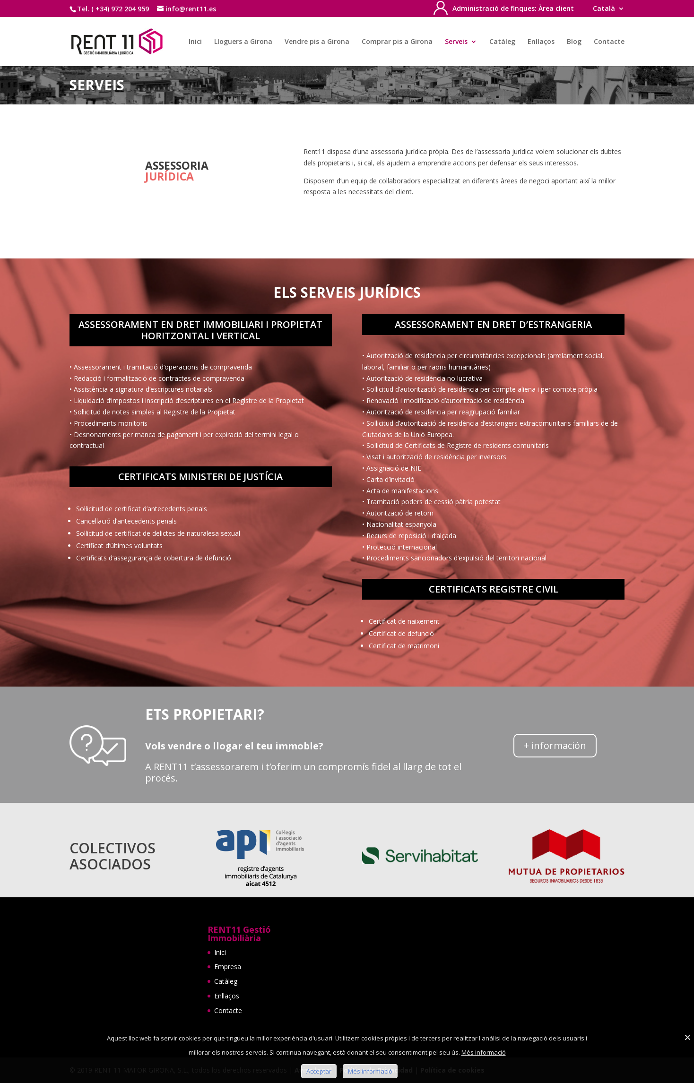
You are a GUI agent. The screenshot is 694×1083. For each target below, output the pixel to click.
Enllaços (541, 42)
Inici (195, 42)
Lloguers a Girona (243, 42)
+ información (555, 745)
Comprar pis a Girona (397, 42)
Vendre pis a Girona (317, 42)
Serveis (456, 42)
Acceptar (318, 1071)
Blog (574, 42)
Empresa (227, 966)
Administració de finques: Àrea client (513, 9)
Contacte (609, 42)
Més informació (483, 1052)
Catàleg (502, 42)
